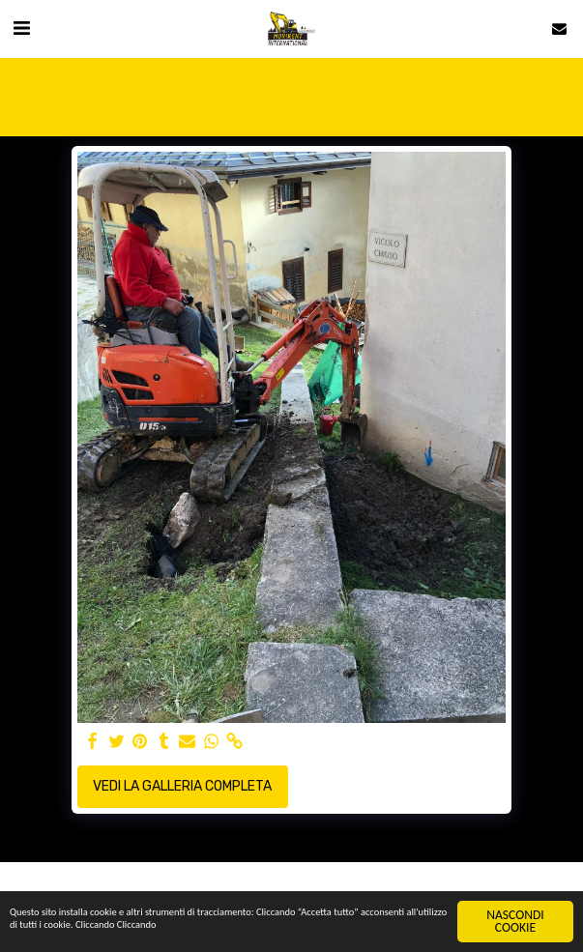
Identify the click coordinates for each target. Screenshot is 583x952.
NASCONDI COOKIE (515, 922)
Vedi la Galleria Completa (182, 786)
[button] (21, 28)
